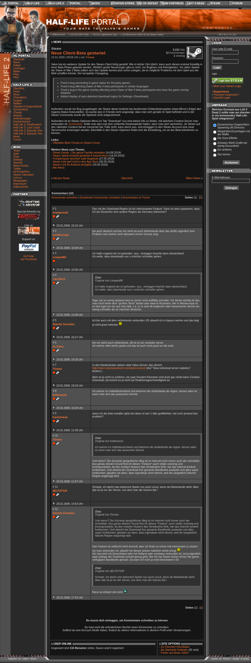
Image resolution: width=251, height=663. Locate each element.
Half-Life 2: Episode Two (27, 133)
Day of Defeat (147, 3)
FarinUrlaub (60, 417)
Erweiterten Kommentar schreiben (100, 197)
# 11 (55, 486)
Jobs (16, 153)
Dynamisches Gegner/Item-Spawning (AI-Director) (233, 126)
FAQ (16, 77)
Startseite (19, 59)
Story (16, 94)
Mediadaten (20, 180)
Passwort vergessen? (226, 94)
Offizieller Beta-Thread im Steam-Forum (76, 142)
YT (229, 34)
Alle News (58, 167)
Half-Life (33, 3)
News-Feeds (20, 165)
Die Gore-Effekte (227, 137)
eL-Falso (58, 346)
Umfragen (19, 68)
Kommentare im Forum (136, 197)
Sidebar (18, 159)
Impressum (20, 183)
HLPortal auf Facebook (29, 258)
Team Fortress (172, 3)
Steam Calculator (23, 174)
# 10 (55, 435)
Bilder (16, 71)
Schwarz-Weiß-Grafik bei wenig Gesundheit (232, 144)
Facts (16, 91)
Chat (16, 156)
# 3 (54, 253)
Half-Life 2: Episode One (27, 130)
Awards (17, 115)
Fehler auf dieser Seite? (175, 652)
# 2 (54, 230)
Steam (215, 3)
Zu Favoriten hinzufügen (175, 646)
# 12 (55, 508)
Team (16, 150)
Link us (17, 177)
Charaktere (20, 97)
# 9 (54, 413)
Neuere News (61, 178)
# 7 (54, 364)
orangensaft (60, 212)
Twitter (17, 168)
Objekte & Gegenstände (27, 106)
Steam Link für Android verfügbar (72, 164)
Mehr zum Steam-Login (227, 86)
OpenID (18, 162)
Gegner (17, 100)
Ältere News (193, 178)
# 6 (54, 342)
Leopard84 (59, 257)
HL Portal (11, 3)
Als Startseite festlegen (174, 649)
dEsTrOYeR (60, 490)
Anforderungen (22, 118)
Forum (237, 3)
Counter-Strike (123, 3)
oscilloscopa (61, 234)
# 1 (54, 208)
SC (234, 34)
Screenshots (20, 109)
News (16, 62)
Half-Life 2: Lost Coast (26, 127)
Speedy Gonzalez (64, 324)
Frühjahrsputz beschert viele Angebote (76, 158)
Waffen (17, 103)
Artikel (17, 65)
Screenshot (75, 123)
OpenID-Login (222, 97)
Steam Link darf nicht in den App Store (76, 161)
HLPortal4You (21, 171)
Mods (96, 3)
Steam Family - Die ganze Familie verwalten (79, 152)
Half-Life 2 (56, 3)
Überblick (18, 88)
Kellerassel (60, 394)
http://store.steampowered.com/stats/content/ (119, 368)
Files (16, 74)
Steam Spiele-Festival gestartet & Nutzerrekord (81, 155)
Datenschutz (20, 186)
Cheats (17, 112)
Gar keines (223, 154)
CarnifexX (59, 278)
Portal (75, 3)
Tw (224, 34)
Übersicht (126, 178)
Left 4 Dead (195, 3)
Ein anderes (224, 149)
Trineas (90, 57)
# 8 (54, 390)
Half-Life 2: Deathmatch (27, 124)
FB (219, 34)
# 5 (54, 320)
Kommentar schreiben (65, 197)
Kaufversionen (21, 121)
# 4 (54, 274)
